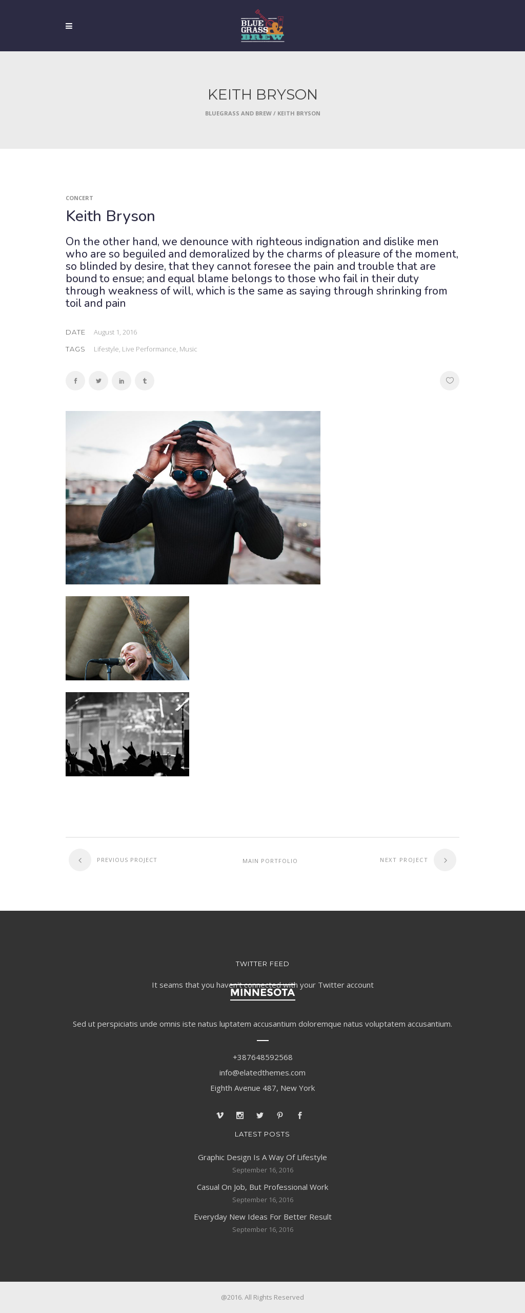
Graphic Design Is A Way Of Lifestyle (262, 1157)
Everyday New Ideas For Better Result (263, 1216)
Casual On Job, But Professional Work (262, 1187)
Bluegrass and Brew (238, 113)
